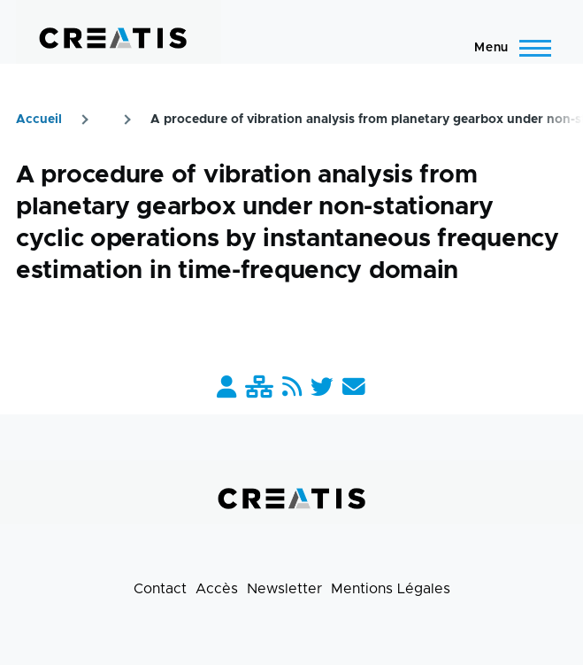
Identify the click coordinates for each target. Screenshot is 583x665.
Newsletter (284, 589)
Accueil (39, 119)
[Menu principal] (507, 48)
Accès (217, 589)
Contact (160, 589)
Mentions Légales (390, 589)
